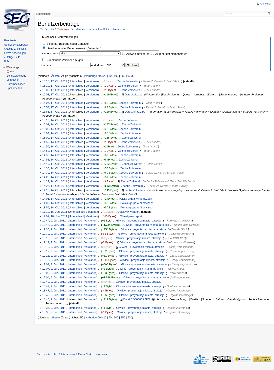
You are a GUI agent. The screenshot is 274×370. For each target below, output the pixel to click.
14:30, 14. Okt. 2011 (54, 172)
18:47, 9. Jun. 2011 (54, 286)
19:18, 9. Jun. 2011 (54, 246)
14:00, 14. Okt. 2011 (54, 203)
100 (116, 75)
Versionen (92, 81)
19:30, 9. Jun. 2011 (54, 233)
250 (123, 75)
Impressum (101, 354)
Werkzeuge (12, 67)
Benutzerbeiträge (16, 75)
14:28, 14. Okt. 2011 (54, 177)
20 (104, 75)
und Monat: (98, 65)
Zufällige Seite (12, 57)
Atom (13, 71)
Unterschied (76, 81)
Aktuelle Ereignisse (15, 48)
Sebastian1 (50, 29)
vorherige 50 (93, 75)
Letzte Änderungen (15, 53)
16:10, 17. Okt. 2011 (54, 81)
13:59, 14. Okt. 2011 (54, 207)
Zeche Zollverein (127, 81)
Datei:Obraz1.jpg (135, 111)
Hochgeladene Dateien (99, 29)
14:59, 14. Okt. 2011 (54, 142)
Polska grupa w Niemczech (135, 198)
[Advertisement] (154, 337)
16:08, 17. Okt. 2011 (54, 94)
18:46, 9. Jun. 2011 (54, 295)
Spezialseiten (14, 88)
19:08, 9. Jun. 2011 (54, 264)
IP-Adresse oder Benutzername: (66, 48)
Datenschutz (43, 354)
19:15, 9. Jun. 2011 (54, 260)
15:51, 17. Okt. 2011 (54, 111)
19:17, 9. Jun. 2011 (54, 251)
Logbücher (118, 29)
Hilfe (6, 61)
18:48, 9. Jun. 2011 (54, 281)
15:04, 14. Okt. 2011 (54, 133)
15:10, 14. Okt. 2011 (54, 120)
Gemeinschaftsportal (16, 44)
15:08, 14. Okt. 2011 (54, 124)
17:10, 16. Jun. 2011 (54, 211)
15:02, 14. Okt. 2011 (54, 137)
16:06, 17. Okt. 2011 (54, 102)
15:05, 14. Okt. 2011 (54, 129)
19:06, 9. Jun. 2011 (54, 273)
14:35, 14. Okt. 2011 (54, 168)
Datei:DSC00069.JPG (136, 299)
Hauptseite (10, 40)
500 (129, 75)
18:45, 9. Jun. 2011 (54, 299)
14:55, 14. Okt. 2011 (54, 146)
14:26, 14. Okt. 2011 (54, 185)
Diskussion (63, 29)
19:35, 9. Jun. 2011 (54, 229)
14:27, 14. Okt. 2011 (54, 181)
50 (110, 75)
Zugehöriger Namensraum (171, 53)
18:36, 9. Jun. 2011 (54, 307)
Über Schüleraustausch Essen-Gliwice (72, 354)
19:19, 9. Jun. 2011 (54, 238)
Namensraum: (50, 53)
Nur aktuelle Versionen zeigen (64, 60)
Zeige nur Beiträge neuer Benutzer (68, 43)
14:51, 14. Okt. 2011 (54, 159)
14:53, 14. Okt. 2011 (54, 150)
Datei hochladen (16, 84)
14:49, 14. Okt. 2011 (54, 163)
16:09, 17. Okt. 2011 (54, 90)
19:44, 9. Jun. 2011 (54, 220)
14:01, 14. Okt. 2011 (54, 198)
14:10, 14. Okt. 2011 (54, 190)
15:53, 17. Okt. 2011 (54, 107)
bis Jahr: (47, 65)
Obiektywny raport (129, 211)
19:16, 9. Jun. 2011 (54, 255)
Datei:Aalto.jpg (134, 94)
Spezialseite (43, 13)
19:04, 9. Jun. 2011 (54, 277)
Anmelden (265, 3)
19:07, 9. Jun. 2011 (54, 268)
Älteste (55, 75)
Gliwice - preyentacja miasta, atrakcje (139, 220)
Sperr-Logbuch (78, 29)
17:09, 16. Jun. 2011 (54, 216)
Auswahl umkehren (138, 53)
